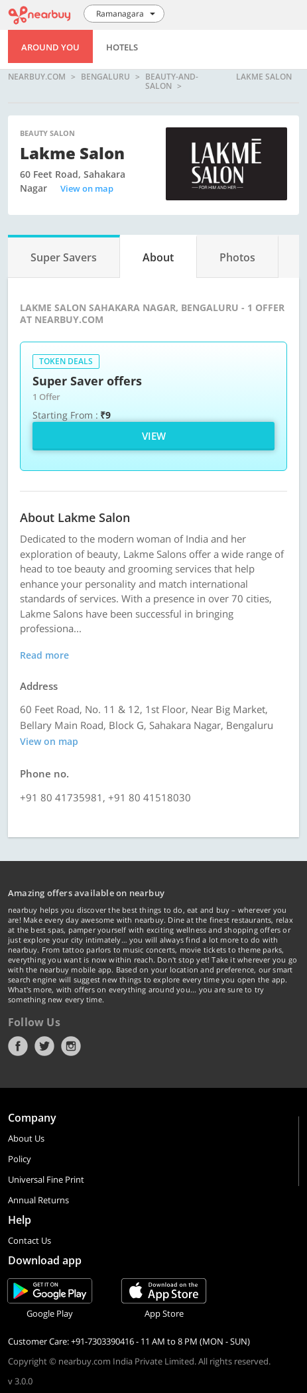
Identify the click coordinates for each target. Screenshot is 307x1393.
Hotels (122, 47)
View (154, 435)
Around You (50, 47)
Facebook (18, 1046)
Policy (19, 1159)
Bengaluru (105, 77)
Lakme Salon (264, 77)
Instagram (71, 1046)
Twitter (44, 1046)
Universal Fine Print (46, 1179)
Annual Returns (38, 1200)
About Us (26, 1138)
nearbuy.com (37, 77)
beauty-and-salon (171, 81)
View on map (86, 188)
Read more (44, 655)
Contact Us (29, 1240)
